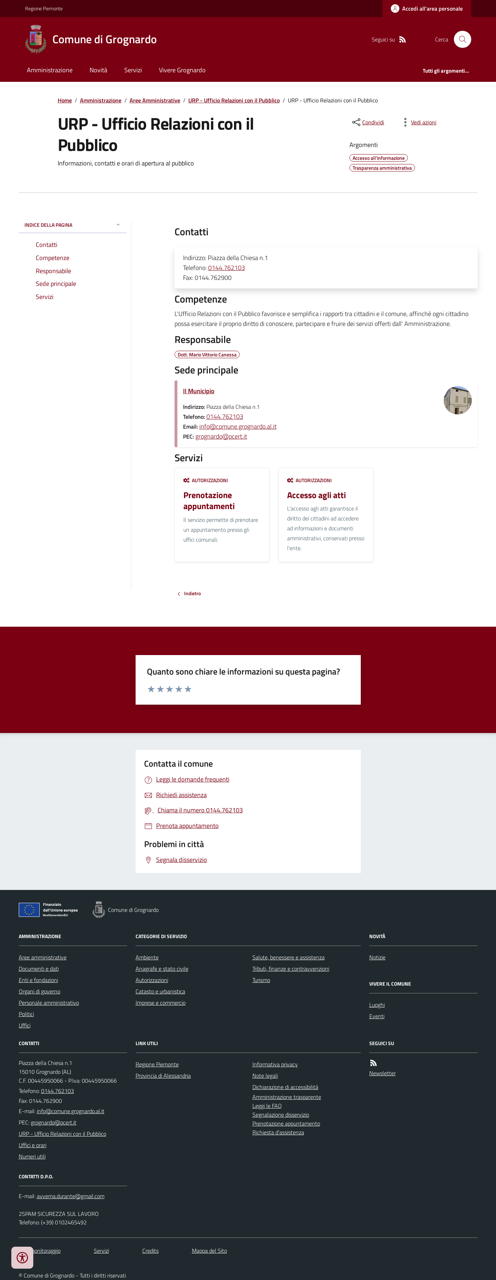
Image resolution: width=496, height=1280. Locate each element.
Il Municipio (199, 391)
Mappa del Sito (209, 1250)
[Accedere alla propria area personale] (426, 8)
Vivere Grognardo (182, 70)
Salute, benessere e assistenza (288, 957)
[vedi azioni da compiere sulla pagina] (418, 122)
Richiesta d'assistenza (278, 1132)
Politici (26, 1014)
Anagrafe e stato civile (162, 968)
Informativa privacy (275, 1064)
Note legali (265, 1075)
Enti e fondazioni (38, 980)
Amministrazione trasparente (286, 1097)
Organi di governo (39, 991)
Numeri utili (32, 1156)
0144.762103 (226, 267)
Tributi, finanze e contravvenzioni (290, 968)
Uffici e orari (32, 1145)
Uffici (24, 1025)
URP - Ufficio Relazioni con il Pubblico (234, 100)
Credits (150, 1250)
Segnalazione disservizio (280, 1114)
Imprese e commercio (161, 1002)
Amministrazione (50, 70)
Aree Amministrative (155, 100)
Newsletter (382, 1073)
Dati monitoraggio (40, 1250)
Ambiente (147, 957)
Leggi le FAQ (267, 1105)
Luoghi (377, 1004)
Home (65, 100)
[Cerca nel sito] (459, 39)
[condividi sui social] (367, 122)
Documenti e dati (39, 968)
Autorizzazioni (205, 480)
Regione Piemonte (44, 8)
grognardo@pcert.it (221, 436)
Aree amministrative (43, 957)
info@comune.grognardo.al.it (237, 426)
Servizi (133, 70)
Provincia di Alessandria (163, 1075)
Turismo (261, 980)
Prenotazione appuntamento (286, 1123)
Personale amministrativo (49, 1002)
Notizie (377, 957)
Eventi (376, 1016)
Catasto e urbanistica (160, 991)
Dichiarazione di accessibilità (285, 1087)
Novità (98, 70)
